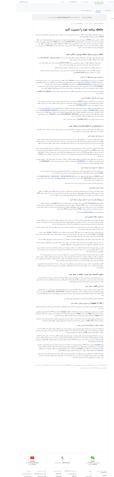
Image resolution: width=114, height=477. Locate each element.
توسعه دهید (69, 2)
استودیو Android (7, 2)
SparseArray (39, 176)
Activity (50, 84)
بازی (75, 473)
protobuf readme (72, 212)
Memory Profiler (39, 58)
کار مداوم (69, 163)
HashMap (84, 173)
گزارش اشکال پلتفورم (10, 473)
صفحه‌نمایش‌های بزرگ (55, 473)
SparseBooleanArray (51, 176)
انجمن (46, 2)
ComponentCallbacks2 (67, 84)
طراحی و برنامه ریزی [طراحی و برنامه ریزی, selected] (82, 2)
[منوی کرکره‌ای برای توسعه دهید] (65, 2)
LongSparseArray (28, 176)
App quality (108, 6)
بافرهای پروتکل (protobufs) (80, 203)
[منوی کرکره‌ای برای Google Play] (52, 2)
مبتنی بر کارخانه (55, 244)
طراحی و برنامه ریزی (72, 23)
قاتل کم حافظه (35, 88)
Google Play (57, 2)
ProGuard (81, 344)
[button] (103, 21)
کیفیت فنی (56, 23)
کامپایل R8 (30, 293)
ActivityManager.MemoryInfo (33, 110)
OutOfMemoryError (65, 105)
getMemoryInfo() (77, 110)
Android (88, 475)
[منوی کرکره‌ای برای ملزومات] (91, 2)
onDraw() (84, 234)
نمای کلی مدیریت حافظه (75, 36)
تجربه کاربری (91, 10)
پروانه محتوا (62, 365)
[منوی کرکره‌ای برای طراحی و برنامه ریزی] (76, 2)
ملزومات (95, 2)
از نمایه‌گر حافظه (65, 239)
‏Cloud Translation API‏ (47, 17)
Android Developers (82, 23)
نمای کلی (110, 10)
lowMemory (36, 114)
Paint (39, 232)
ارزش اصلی (101, 10)
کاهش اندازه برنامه (58, 298)
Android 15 (42, 473)
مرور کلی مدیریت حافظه (74, 80)
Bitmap (33, 232)
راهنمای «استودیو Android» (24, 473)
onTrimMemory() (82, 86)
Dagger (48, 312)
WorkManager (65, 161)
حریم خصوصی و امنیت (70, 10)
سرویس (39, 141)
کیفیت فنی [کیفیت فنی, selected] (81, 10)
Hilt (53, 312)
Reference (33, 45)
